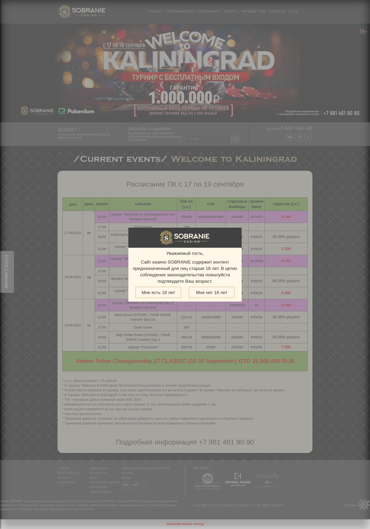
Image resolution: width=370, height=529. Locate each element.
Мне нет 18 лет (211, 292)
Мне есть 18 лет (158, 292)
